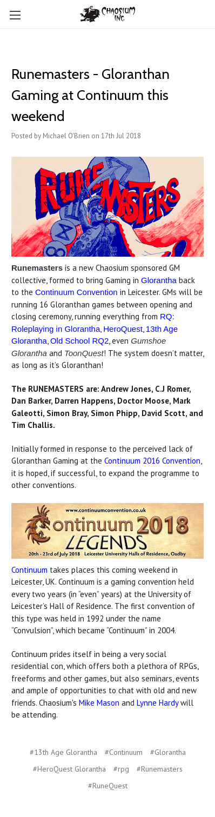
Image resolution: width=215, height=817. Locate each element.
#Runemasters (160, 769)
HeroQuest (123, 328)
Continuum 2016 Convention (152, 461)
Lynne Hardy (157, 703)
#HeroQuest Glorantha (69, 769)
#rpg (121, 769)
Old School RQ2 (79, 340)
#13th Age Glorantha (63, 752)
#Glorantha (168, 752)
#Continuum (124, 752)
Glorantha (159, 280)
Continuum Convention (76, 292)
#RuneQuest (107, 786)
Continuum (29, 570)
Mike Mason (99, 703)
